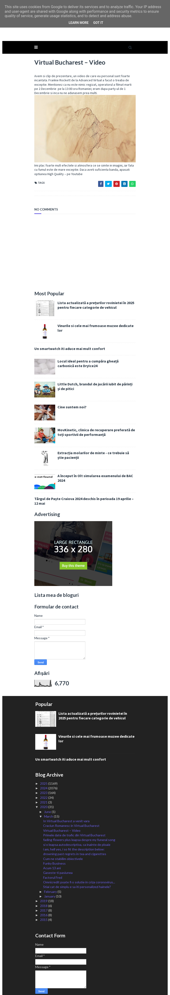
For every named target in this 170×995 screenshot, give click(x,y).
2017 (44, 894)
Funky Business (54, 847)
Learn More (79, 23)
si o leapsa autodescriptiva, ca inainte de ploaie (76, 828)
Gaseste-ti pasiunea (58, 857)
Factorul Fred (52, 861)
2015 (44, 904)
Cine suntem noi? (70, 390)
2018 (44, 889)
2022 (44, 781)
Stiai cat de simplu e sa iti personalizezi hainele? (77, 871)
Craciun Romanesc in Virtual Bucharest (71, 810)
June (48, 795)
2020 (44, 791)
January (50, 880)
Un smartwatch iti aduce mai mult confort (68, 332)
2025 (44, 767)
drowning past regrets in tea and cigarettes (74, 838)
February (51, 875)
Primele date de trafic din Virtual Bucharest (74, 819)
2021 (44, 786)
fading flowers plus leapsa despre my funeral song (79, 824)
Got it (98, 23)
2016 (44, 899)
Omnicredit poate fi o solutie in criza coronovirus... (79, 866)
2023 (44, 777)
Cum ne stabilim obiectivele (63, 842)
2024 (44, 772)
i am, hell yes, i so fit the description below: (74, 833)
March (49, 800)
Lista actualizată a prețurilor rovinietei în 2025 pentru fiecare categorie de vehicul (94, 288)
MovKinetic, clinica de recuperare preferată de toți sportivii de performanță (95, 416)
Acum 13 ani (52, 852)
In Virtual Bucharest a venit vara (66, 805)
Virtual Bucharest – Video (61, 814)
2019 (44, 885)
